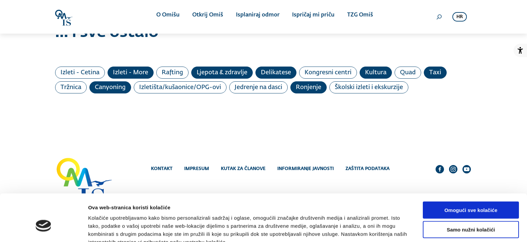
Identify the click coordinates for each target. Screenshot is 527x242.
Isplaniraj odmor (256, 16)
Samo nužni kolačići (471, 195)
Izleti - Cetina (79, 73)
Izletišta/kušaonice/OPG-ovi (180, 87)
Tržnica (70, 87)
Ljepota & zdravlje (222, 73)
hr (459, 17)
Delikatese (276, 73)
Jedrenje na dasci (258, 87)
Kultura (376, 73)
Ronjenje (308, 87)
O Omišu (169, 16)
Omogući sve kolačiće (470, 175)
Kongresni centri (328, 73)
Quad (408, 73)
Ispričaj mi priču (311, 16)
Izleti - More (130, 73)
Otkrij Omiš (207, 16)
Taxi (435, 73)
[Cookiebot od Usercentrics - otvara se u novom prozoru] (43, 229)
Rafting (172, 73)
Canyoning (110, 87)
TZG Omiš (356, 16)
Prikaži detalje (348, 229)
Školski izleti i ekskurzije (369, 87)
